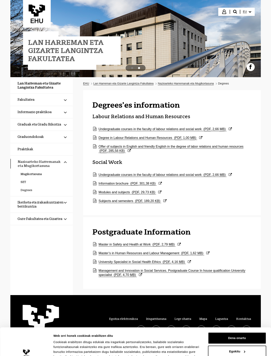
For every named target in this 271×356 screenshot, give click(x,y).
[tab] (132, 68)
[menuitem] (247, 12)
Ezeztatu (237, 340)
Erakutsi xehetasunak (69, 348)
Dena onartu (237, 313)
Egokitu (237, 326)
